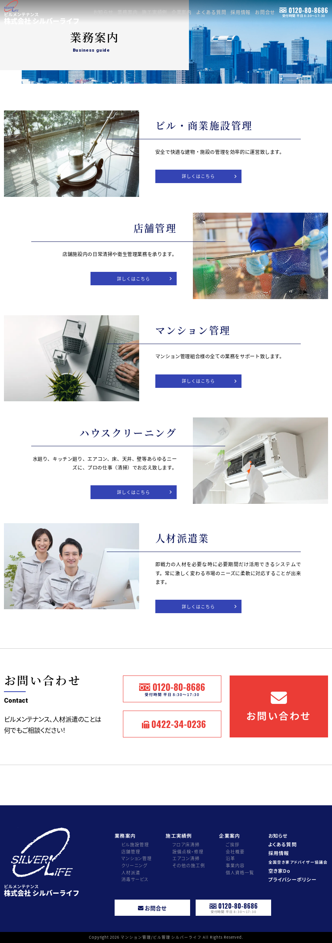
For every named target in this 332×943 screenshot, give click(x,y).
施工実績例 (155, 12)
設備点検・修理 (188, 851)
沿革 (230, 858)
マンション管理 (136, 858)
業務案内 (127, 12)
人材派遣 (130, 872)
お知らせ (103, 12)
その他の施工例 (189, 865)
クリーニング (134, 865)
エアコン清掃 (186, 858)
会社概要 (235, 851)
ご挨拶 (233, 844)
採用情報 (240, 12)
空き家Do (279, 871)
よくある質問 (211, 12)
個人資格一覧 (240, 872)
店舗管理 (130, 851)
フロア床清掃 (186, 844)
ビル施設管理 (135, 844)
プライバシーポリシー (292, 880)
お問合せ (265, 12)
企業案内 (182, 12)
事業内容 (235, 865)
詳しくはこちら (198, 176)
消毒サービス (135, 879)
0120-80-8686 (303, 11)
